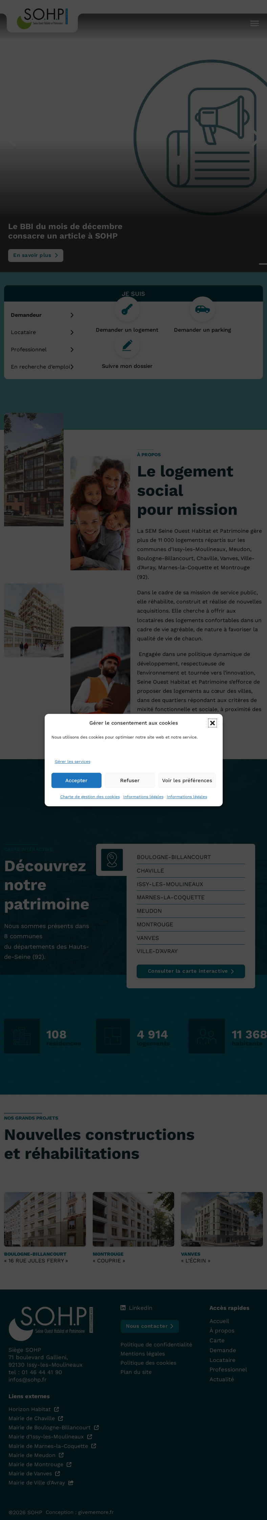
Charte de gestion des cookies (90, 803)
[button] (212, 729)
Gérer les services (72, 768)
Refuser (129, 787)
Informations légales (143, 803)
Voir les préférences (187, 787)
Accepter (76, 787)
